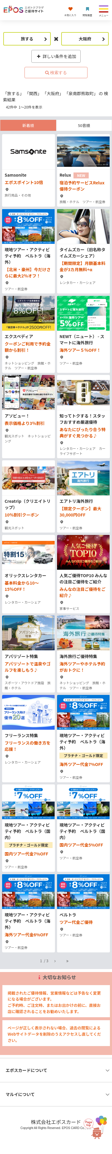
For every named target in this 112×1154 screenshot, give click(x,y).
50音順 (84, 125)
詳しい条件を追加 (56, 56)
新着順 (28, 125)
